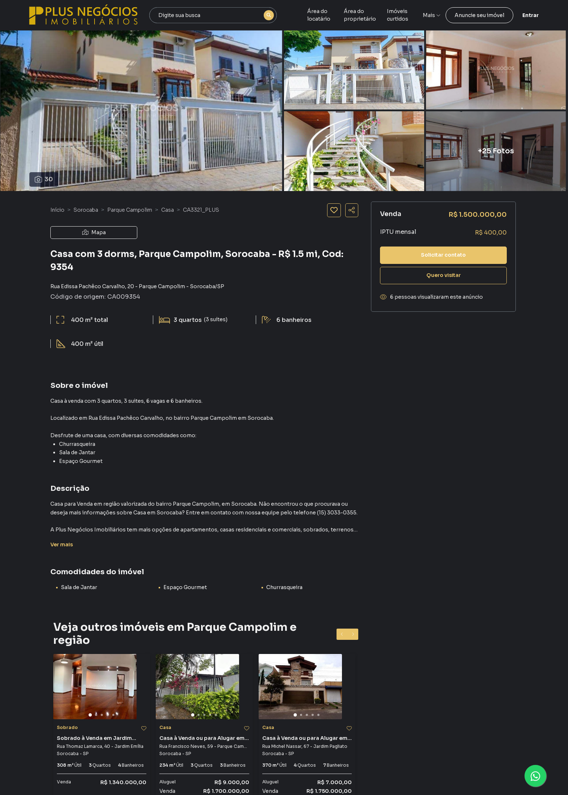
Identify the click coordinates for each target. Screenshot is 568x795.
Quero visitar (443, 275)
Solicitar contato (443, 255)
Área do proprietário (384, 15)
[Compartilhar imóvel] (351, 210)
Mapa (94, 232)
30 (44, 179)
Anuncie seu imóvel (479, 15)
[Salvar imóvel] (334, 210)
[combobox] (213, 15)
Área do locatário (329, 15)
